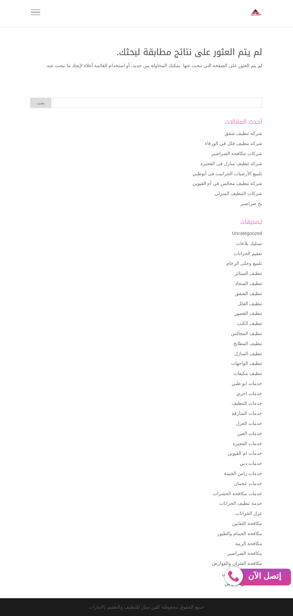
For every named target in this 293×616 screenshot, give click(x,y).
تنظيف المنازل (248, 353)
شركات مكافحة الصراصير (236, 153)
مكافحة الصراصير (244, 553)
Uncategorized (247, 233)
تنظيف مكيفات (247, 373)
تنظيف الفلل (250, 303)
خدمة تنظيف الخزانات (240, 503)
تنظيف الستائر (248, 273)
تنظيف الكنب (249, 323)
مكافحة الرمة (248, 543)
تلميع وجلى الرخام (244, 263)
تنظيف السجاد (248, 283)
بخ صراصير (251, 203)
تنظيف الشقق (248, 293)
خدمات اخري (249, 393)
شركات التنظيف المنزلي (238, 193)
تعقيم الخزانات (248, 253)
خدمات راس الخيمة (243, 473)
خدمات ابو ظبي (247, 383)
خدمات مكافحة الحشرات (237, 493)
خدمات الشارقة (247, 413)
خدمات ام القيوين (245, 453)
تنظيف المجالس (246, 333)
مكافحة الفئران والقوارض (237, 563)
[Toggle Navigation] (35, 13)
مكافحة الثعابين (247, 523)
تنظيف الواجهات (246, 363)
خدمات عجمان (248, 483)
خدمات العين (249, 433)
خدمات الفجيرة (247, 443)
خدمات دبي (251, 463)
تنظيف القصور (248, 313)
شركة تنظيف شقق (243, 133)
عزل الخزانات (248, 513)
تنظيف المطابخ (247, 343)
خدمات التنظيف (247, 403)
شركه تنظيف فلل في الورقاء (233, 143)
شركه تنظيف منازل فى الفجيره (231, 163)
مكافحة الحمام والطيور (239, 533)
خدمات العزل (249, 423)
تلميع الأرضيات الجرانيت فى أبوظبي (227, 173)
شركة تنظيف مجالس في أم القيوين (227, 183)
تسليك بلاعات (249, 243)
